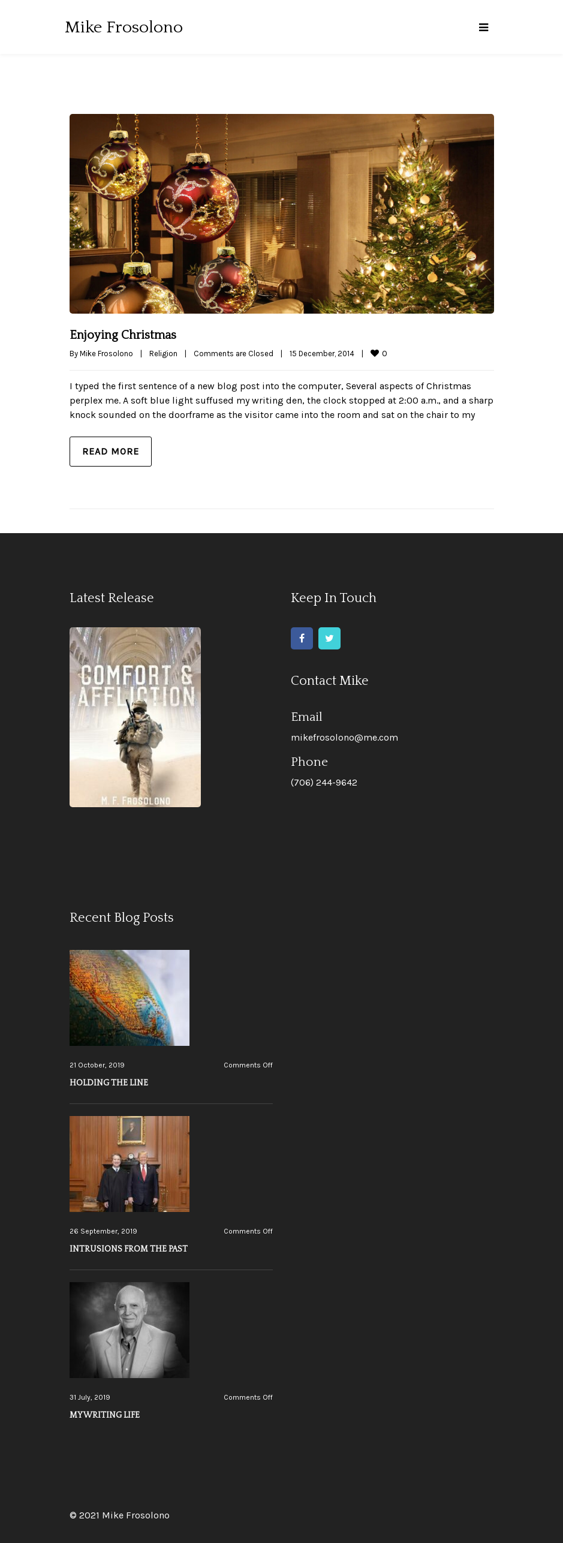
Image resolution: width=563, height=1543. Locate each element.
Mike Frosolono (106, 353)
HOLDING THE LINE (109, 1083)
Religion (163, 353)
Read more (110, 451)
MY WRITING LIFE (105, 1415)
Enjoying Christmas (123, 335)
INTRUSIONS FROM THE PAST (129, 1249)
